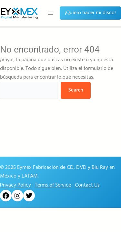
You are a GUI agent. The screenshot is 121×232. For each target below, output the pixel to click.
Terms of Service (53, 185)
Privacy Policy (15, 185)
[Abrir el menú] (50, 13)
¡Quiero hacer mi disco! (90, 13)
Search (75, 90)
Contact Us (87, 185)
